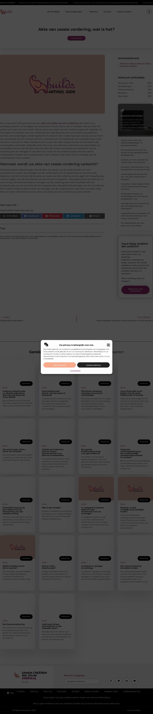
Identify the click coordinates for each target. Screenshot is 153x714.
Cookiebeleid (75, 370)
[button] (108, 345)
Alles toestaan (59, 365)
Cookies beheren (93, 365)
